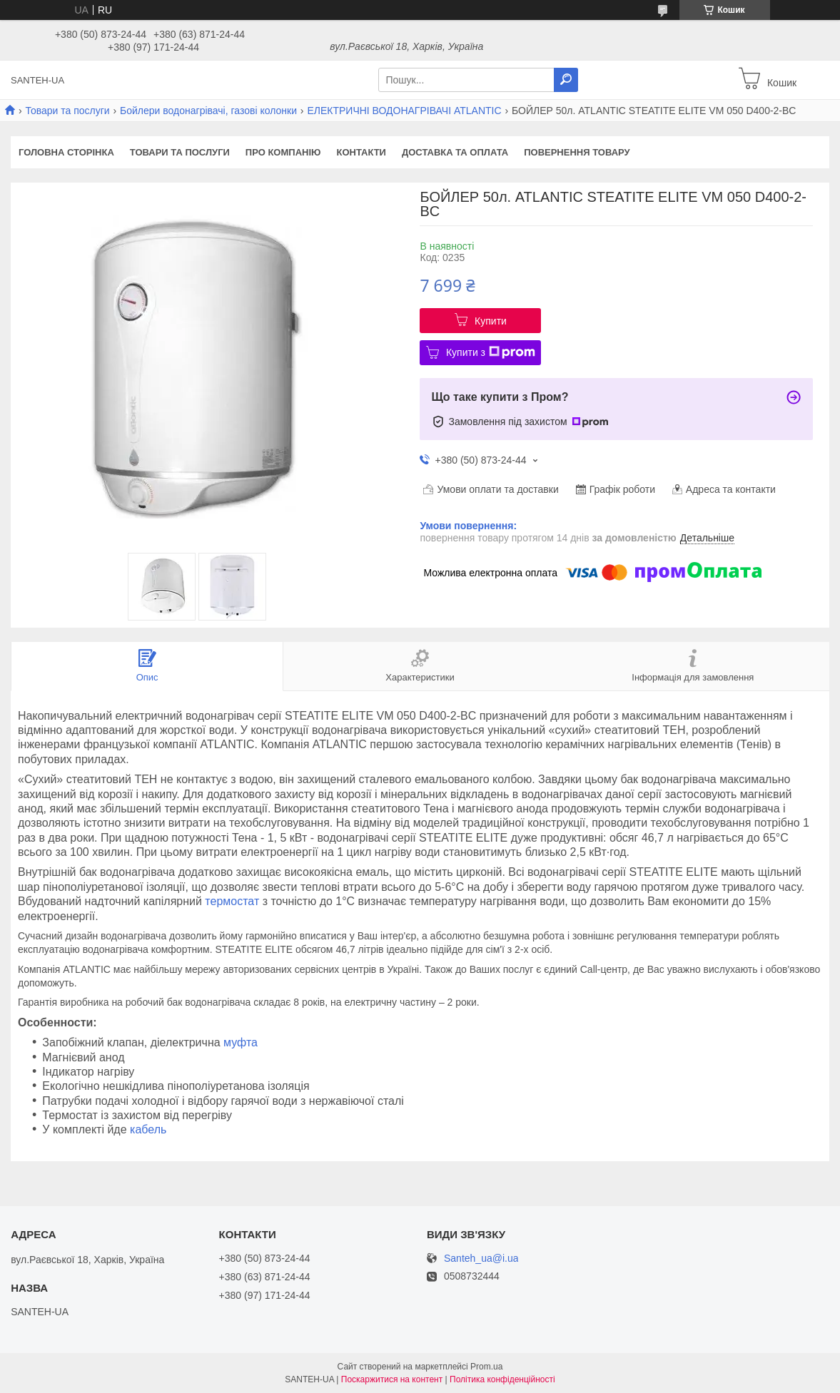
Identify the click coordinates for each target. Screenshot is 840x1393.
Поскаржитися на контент (391, 1379)
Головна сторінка (66, 152)
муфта (240, 1042)
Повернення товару (576, 152)
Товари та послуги (67, 110)
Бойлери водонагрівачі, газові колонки (208, 110)
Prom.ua (486, 1367)
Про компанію (283, 152)
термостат (232, 901)
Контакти (361, 152)
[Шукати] (566, 80)
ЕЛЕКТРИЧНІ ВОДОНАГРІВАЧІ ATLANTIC (404, 110)
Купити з (490, 352)
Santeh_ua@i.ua (481, 1258)
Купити (491, 321)
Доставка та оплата (455, 152)
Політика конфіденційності (502, 1379)
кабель (148, 1129)
